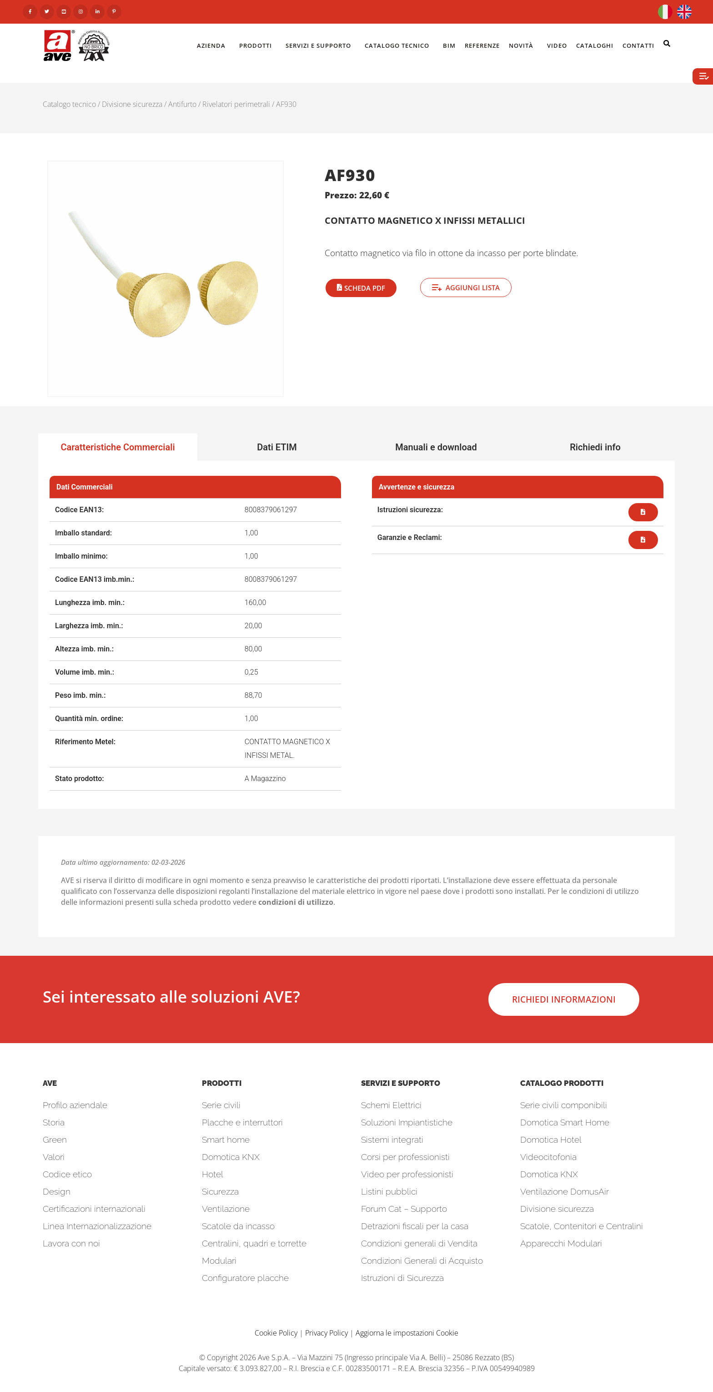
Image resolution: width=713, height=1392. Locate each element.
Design (56, 1191)
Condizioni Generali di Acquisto (422, 1261)
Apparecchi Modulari (561, 1243)
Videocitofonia (548, 1157)
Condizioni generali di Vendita (419, 1243)
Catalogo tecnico (69, 104)
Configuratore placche (245, 1278)
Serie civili (221, 1105)
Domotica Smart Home (564, 1122)
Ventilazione (226, 1209)
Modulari (219, 1261)
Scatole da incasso (238, 1226)
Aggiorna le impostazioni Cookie (407, 1333)
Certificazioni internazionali (94, 1209)
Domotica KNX (231, 1157)
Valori (54, 1157)
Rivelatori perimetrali (236, 104)
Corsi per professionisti (405, 1157)
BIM (449, 45)
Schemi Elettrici (391, 1105)
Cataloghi (594, 45)
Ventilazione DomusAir (564, 1191)
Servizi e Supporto (321, 45)
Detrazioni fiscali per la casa (414, 1226)
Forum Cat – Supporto (404, 1209)
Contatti (641, 45)
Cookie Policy (276, 1333)
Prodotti (257, 45)
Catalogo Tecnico (399, 45)
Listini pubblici (389, 1191)
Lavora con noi (71, 1243)
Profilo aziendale (75, 1105)
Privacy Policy (326, 1333)
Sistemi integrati (392, 1140)
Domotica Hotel (551, 1140)
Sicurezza (220, 1191)
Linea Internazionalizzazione (97, 1226)
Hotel (212, 1174)
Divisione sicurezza (132, 104)
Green (55, 1140)
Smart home (226, 1140)
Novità (523, 45)
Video (557, 45)
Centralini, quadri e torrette (254, 1243)
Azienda (213, 45)
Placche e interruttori (242, 1122)
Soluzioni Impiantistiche (406, 1122)
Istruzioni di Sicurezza (402, 1278)
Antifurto (182, 104)
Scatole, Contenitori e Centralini (581, 1226)
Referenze (482, 45)
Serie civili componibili (563, 1105)
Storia (54, 1122)
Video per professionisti (407, 1174)
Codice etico (67, 1174)
